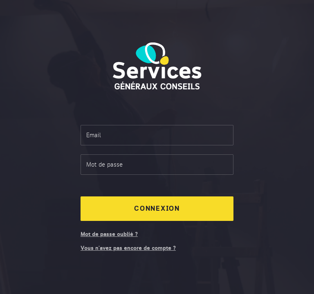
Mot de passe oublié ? (109, 235)
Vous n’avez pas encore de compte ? (128, 249)
